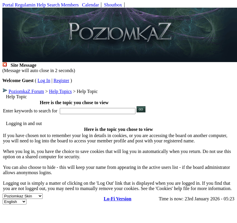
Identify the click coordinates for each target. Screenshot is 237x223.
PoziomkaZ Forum (26, 91)
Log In (44, 80)
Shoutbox (113, 4)
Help (41, 4)
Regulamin (25, 4)
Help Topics (60, 91)
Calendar (90, 4)
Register (61, 80)
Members (70, 4)
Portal (8, 4)
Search (53, 4)
